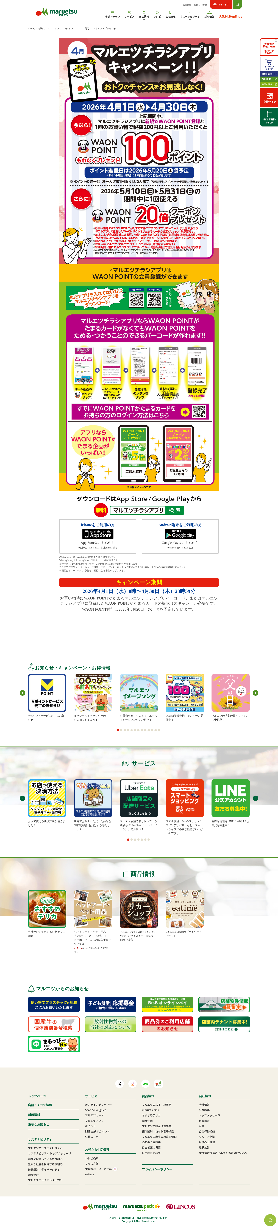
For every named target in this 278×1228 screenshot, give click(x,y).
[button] (118, 730)
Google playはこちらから (180, 543)
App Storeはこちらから (98, 543)
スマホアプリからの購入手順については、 (92, 942)
